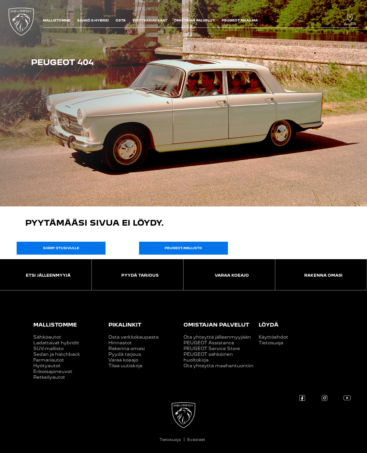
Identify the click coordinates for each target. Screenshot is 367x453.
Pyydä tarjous (124, 354)
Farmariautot (48, 360)
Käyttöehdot (273, 337)
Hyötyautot (46, 365)
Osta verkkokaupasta (133, 337)
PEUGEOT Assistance (209, 342)
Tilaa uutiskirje (125, 365)
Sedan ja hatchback (56, 354)
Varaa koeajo (123, 360)
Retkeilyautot (49, 377)
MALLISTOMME (55, 325)
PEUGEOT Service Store (212, 348)
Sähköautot (47, 337)
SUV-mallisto (48, 348)
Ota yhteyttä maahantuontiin (218, 365)
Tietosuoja (271, 342)
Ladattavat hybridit (56, 342)
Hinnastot (120, 342)
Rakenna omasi (126, 348)
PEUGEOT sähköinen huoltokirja (208, 357)
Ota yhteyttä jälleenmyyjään (217, 337)
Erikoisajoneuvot (52, 371)
